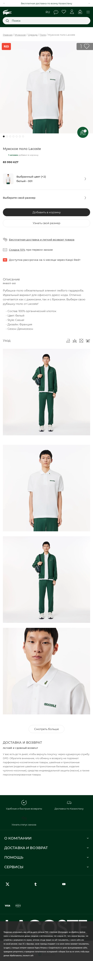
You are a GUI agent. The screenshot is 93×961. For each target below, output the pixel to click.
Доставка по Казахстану (69, 805)
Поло (43, 34)
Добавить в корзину (47, 212)
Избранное (64, 12)
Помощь (56, 12)
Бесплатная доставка (24, 239)
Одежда (33, 34)
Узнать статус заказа (24, 821)
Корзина (80, 12)
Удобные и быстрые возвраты (24, 805)
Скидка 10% (17, 249)
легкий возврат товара (58, 239)
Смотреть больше (46, 729)
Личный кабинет (72, 12)
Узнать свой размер (46, 223)
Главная (8, 34)
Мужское (20, 34)
